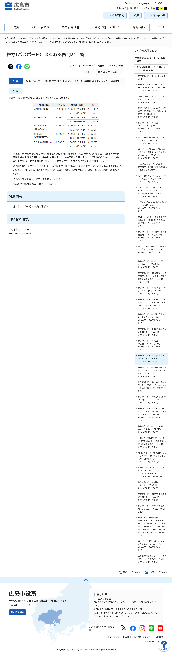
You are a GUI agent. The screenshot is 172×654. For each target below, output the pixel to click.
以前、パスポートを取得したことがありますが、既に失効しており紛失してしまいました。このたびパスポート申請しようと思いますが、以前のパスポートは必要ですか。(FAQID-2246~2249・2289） (152, 526)
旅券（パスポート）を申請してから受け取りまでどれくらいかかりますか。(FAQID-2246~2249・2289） (152, 386)
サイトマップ (113, 637)
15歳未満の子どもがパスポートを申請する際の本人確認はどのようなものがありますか (152, 167)
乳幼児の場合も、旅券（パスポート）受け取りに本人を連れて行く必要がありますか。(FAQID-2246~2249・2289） (151, 192)
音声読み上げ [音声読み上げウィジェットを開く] (161, 3)
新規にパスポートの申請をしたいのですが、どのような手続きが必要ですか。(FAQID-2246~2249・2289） (152, 112)
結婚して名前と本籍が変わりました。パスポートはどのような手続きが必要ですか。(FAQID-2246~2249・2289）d (152, 457)
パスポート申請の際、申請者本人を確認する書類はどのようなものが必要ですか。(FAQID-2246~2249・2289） (152, 153)
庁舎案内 (19, 612)
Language (143, 3)
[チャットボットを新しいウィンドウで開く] (164, 651)
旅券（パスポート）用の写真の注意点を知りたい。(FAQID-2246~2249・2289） (152, 332)
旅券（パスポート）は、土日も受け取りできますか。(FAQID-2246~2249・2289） (152, 429)
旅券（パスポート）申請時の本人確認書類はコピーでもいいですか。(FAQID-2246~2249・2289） (152, 236)
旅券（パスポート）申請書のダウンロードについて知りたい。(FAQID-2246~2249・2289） (152, 127)
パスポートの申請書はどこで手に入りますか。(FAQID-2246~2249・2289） (152, 140)
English (129, 3)
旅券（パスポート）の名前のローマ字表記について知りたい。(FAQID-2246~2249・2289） (152, 345)
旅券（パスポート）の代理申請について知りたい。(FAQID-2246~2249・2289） (152, 264)
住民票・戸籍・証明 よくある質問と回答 (77, 38)
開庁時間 (102, 594)
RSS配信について (154, 641)
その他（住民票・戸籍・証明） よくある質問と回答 (124, 38)
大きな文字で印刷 (108, 72)
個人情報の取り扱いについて (137, 637)
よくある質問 (117, 15)
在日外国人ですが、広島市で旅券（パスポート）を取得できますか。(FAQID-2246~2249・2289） (152, 221)
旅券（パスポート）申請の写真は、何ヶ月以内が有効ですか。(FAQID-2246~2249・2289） (152, 318)
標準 (129, 8)
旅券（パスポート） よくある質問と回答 (151, 77)
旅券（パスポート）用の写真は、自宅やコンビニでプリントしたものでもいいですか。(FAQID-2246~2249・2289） (152, 304)
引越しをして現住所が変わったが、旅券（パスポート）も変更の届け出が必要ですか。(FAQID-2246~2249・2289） (152, 442)
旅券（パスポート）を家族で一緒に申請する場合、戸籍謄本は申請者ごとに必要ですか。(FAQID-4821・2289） (152, 277)
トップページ (24, 38)
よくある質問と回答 (44, 38)
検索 (136, 15)
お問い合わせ (157, 15)
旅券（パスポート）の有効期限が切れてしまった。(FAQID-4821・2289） (152, 509)
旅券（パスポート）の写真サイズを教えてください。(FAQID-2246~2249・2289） (152, 291)
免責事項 (159, 637)
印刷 (87, 72)
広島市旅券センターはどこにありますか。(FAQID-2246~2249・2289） (152, 99)
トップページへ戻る (158, 572)
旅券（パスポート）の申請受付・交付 (31, 206)
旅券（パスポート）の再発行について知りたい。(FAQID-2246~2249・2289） (152, 485)
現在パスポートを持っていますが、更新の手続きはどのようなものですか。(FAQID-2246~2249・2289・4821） (152, 472)
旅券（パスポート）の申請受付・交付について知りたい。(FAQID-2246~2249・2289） (152, 88)
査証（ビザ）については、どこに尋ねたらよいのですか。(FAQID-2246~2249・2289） (152, 559)
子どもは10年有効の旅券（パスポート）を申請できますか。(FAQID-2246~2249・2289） (152, 206)
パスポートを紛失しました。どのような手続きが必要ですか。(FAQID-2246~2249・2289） (151, 545)
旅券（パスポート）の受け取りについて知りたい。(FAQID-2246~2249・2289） (152, 400)
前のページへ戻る (132, 572)
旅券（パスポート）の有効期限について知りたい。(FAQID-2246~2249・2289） (152, 497)
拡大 (136, 8)
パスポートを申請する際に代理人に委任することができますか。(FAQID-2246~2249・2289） (152, 251)
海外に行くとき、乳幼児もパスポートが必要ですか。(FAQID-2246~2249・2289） (152, 179)
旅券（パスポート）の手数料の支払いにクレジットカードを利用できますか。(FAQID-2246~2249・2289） (152, 372)
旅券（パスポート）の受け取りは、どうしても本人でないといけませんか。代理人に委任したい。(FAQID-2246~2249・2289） (152, 414)
